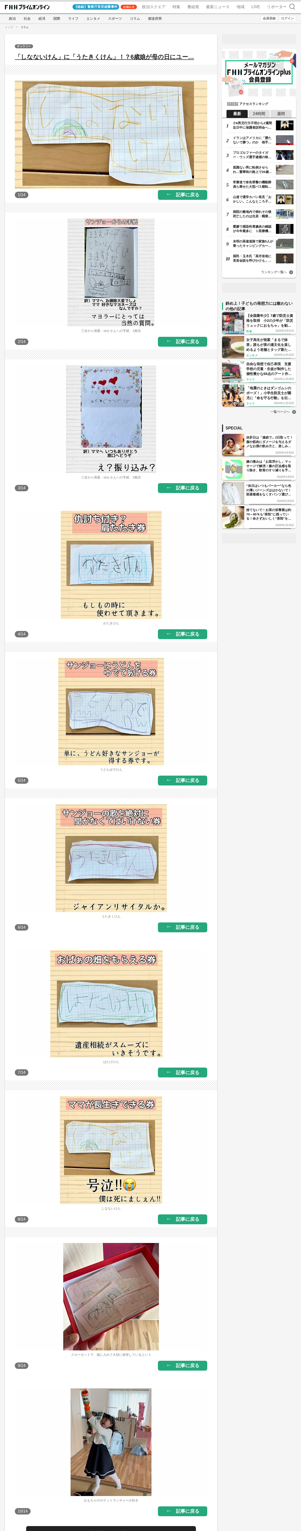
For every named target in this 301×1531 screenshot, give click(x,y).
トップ (9, 27)
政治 (12, 18)
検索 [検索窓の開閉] (292, 6)
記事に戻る (187, 194)
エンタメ (93, 18)
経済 (41, 18)
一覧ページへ (280, 412)
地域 (241, 7)
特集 (176, 7)
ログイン (287, 18)
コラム (135, 18)
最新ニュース (218, 7)
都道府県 (155, 18)
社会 (27, 18)
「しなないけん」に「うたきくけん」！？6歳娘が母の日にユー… (104, 56)
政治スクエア (154, 7)
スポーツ (115, 18)
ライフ (73, 18)
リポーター (277, 7)
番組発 (193, 7)
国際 (56, 18)
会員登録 (269, 18)
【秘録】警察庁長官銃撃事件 (96, 7)
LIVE (255, 7)
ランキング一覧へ (274, 272)
